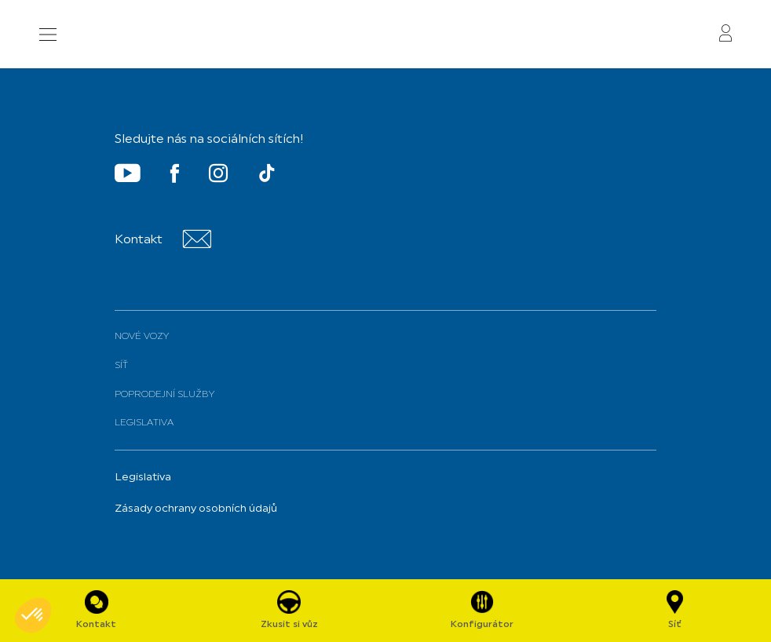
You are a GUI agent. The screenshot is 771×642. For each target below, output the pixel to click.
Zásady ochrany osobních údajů (196, 509)
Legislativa (144, 423)
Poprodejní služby (164, 394)
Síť (121, 365)
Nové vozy (142, 336)
